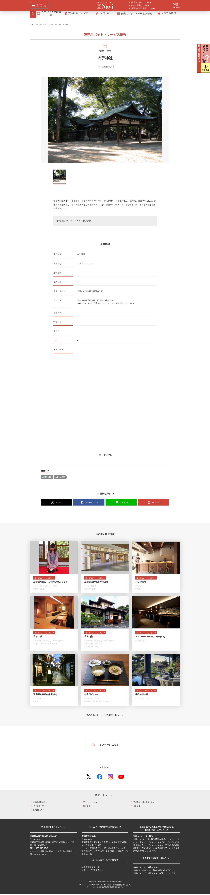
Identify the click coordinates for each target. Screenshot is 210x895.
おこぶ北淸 (140, 583)
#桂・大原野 (60, 478)
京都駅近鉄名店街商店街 (96, 583)
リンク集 (136, 807)
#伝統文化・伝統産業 (93, 645)
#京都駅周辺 (89, 590)
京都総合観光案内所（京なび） (44, 837)
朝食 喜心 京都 (91, 696)
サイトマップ (38, 807)
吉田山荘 (88, 638)
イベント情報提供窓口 (93, 871)
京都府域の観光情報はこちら (142, 8)
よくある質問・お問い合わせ (105, 860)
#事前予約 (37, 587)
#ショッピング (90, 587)
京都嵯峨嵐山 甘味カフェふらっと (50, 583)
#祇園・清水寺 (102, 703)
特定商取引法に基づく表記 (143, 803)
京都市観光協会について (140, 2)
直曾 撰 (37, 638)
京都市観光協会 (89, 837)
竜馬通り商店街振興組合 (45, 696)
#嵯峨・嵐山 (38, 590)
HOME (32, 25)
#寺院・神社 (47, 478)
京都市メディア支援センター (146, 868)
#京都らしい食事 (50, 587)
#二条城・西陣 (51, 645)
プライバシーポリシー (92, 803)
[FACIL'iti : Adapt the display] (39, 5)
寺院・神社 (58, 25)
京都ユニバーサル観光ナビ (145, 837)
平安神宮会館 (141, 696)
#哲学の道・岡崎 (91, 648)
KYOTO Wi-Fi (38, 811)
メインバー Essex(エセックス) (150, 638)
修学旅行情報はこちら (139, 5)
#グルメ (138, 587)
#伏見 (137, 590)
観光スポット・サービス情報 (44, 25)
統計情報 (86, 807)
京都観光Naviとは (40, 803)
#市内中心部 (38, 645)
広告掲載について (91, 868)
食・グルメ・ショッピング (46, 579)
